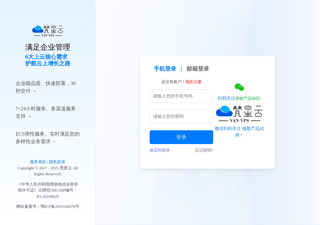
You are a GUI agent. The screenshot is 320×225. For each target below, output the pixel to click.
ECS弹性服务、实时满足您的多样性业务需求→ (48, 137)
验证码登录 (160, 150)
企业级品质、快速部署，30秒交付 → (46, 87)
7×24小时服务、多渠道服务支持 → (46, 112)
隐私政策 (57, 161)
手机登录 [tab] (165, 69)
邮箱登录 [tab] (198, 69)
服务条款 (38, 161)
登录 (181, 137)
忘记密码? (204, 150)
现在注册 (193, 81)
